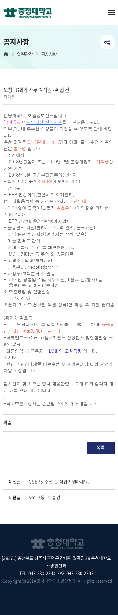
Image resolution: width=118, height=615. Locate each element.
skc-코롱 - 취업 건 (44, 497)
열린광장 (25, 54)
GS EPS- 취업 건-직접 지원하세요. (59, 481)
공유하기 (107, 42)
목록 (100, 447)
